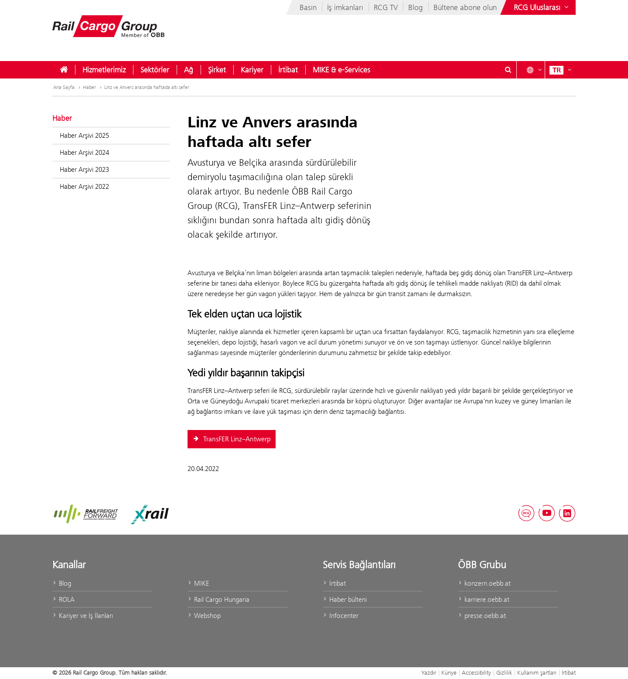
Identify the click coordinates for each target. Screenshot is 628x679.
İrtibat (288, 69)
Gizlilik (504, 672)
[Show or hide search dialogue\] (508, 69)
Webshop (204, 615)
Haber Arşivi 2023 (84, 169)
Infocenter (340, 615)
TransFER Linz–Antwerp (231, 439)
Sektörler (154, 69)
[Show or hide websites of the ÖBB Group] (542, 7)
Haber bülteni (345, 599)
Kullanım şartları (536, 672)
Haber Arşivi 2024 (84, 152)
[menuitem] (63, 69)
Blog (415, 7)
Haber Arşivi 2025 (84, 135)
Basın (308, 7)
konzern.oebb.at (484, 583)
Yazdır (428, 672)
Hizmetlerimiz (104, 69)
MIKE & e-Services (341, 69)
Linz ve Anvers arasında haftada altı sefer (146, 87)
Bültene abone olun (465, 7)
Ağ (188, 69)
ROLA (63, 599)
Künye (449, 672)
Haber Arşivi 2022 (84, 186)
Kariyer (252, 69)
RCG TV (386, 7)
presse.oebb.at (482, 615)
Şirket (217, 69)
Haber (93, 87)
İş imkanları (345, 7)
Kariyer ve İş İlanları (82, 615)
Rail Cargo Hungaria (218, 599)
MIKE (198, 583)
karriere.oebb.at (483, 599)
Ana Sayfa (67, 87)
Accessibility (476, 672)
